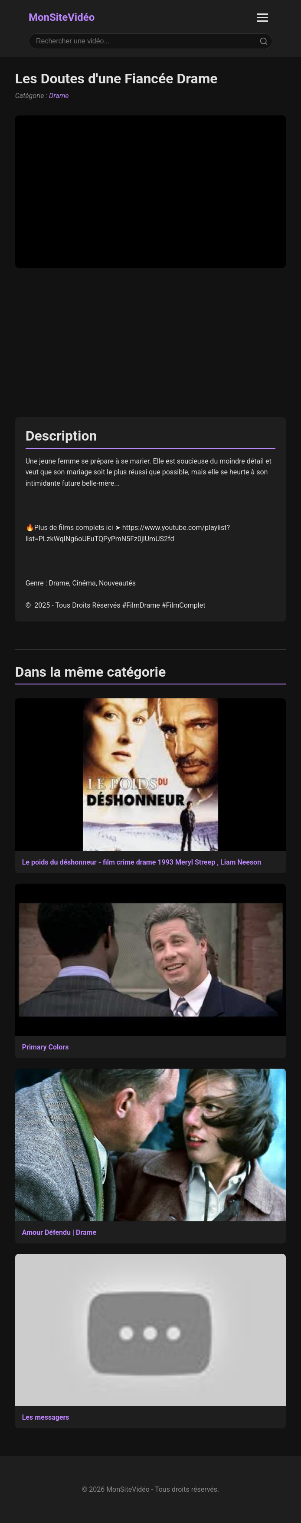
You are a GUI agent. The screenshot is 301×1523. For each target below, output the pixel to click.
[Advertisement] (150, 342)
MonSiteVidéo (62, 17)
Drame (59, 96)
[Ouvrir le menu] (262, 17)
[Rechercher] (263, 41)
